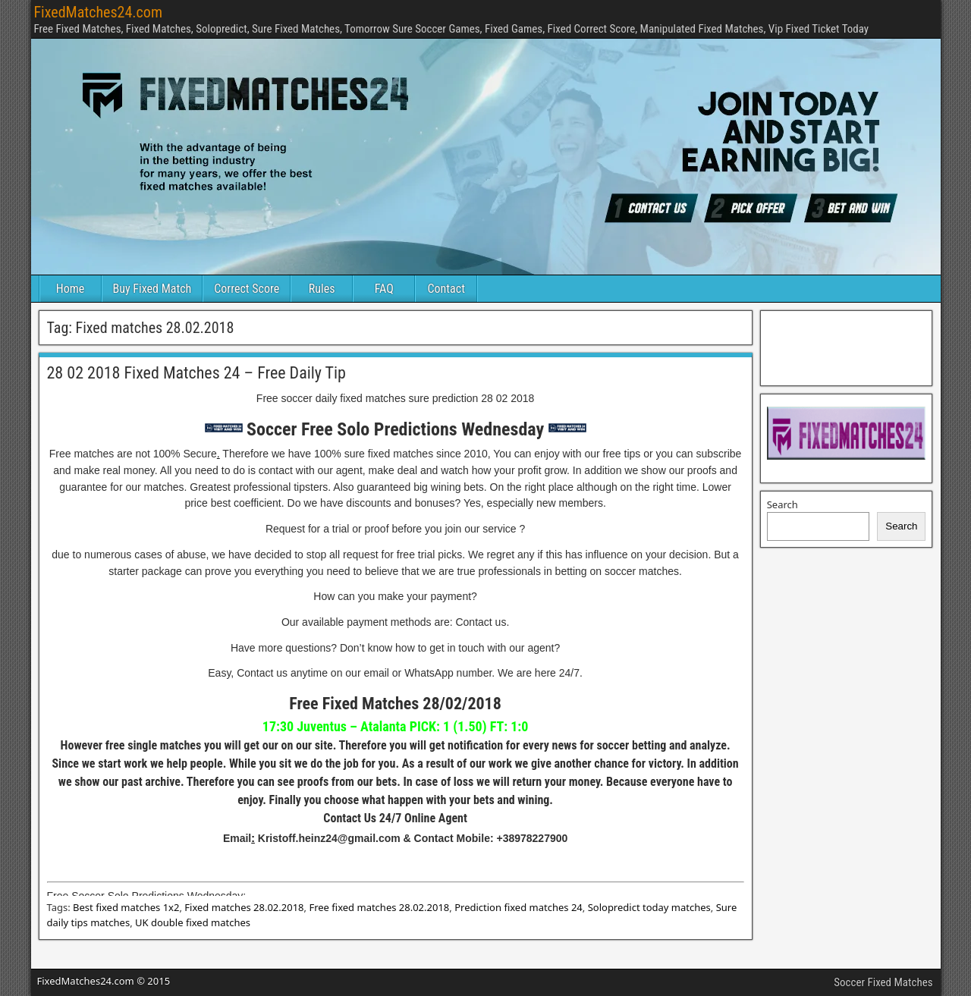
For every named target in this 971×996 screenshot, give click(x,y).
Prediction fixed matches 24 (518, 907)
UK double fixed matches (192, 922)
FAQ (384, 288)
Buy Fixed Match (152, 288)
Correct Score (246, 288)
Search (782, 504)
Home (70, 288)
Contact (446, 288)
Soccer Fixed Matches (883, 982)
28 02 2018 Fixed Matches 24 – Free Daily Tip (196, 372)
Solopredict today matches (649, 907)
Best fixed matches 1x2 (126, 907)
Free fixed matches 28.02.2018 (379, 907)
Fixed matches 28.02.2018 (243, 907)
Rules (322, 288)
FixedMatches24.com (98, 12)
